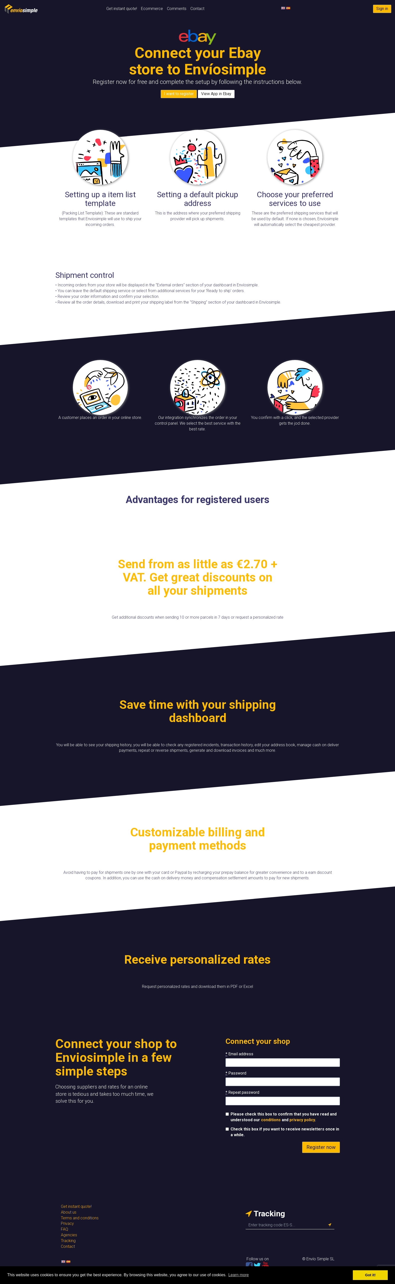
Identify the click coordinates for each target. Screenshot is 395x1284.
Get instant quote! (121, 8)
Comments (176, 8)
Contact (197, 8)
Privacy (67, 1223)
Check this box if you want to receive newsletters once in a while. (282, 1132)
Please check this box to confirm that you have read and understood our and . (281, 1117)
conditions (271, 1119)
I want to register (179, 93)
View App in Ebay (216, 93)
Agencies (69, 1235)
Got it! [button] (370, 1275)
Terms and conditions (80, 1218)
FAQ (64, 1229)
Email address (239, 1054)
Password (236, 1073)
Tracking (68, 1240)
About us (68, 1212)
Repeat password (242, 1092)
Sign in (382, 8)
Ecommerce (152, 8)
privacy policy (302, 1119)
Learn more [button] (238, 1275)
